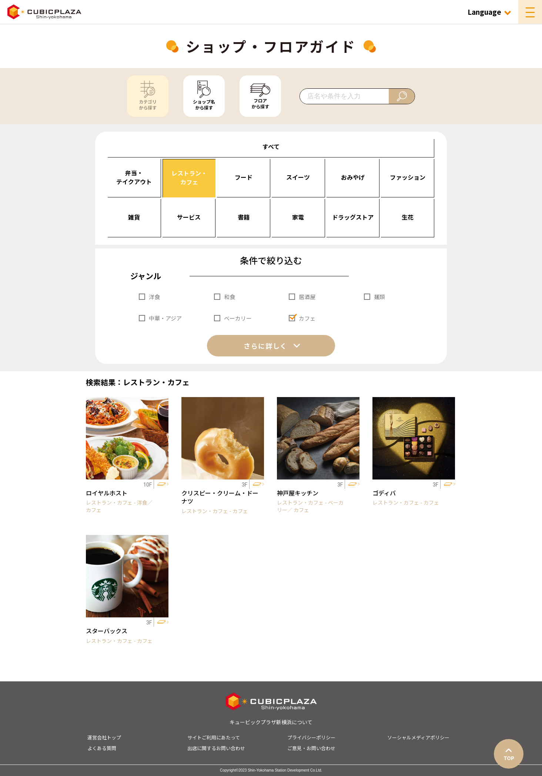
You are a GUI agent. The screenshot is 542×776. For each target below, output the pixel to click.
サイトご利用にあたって (213, 737)
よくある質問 (101, 748)
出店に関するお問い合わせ (216, 748)
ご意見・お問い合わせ (311, 748)
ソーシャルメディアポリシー (418, 737)
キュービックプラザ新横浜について (271, 722)
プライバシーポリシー (311, 737)
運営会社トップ (104, 737)
